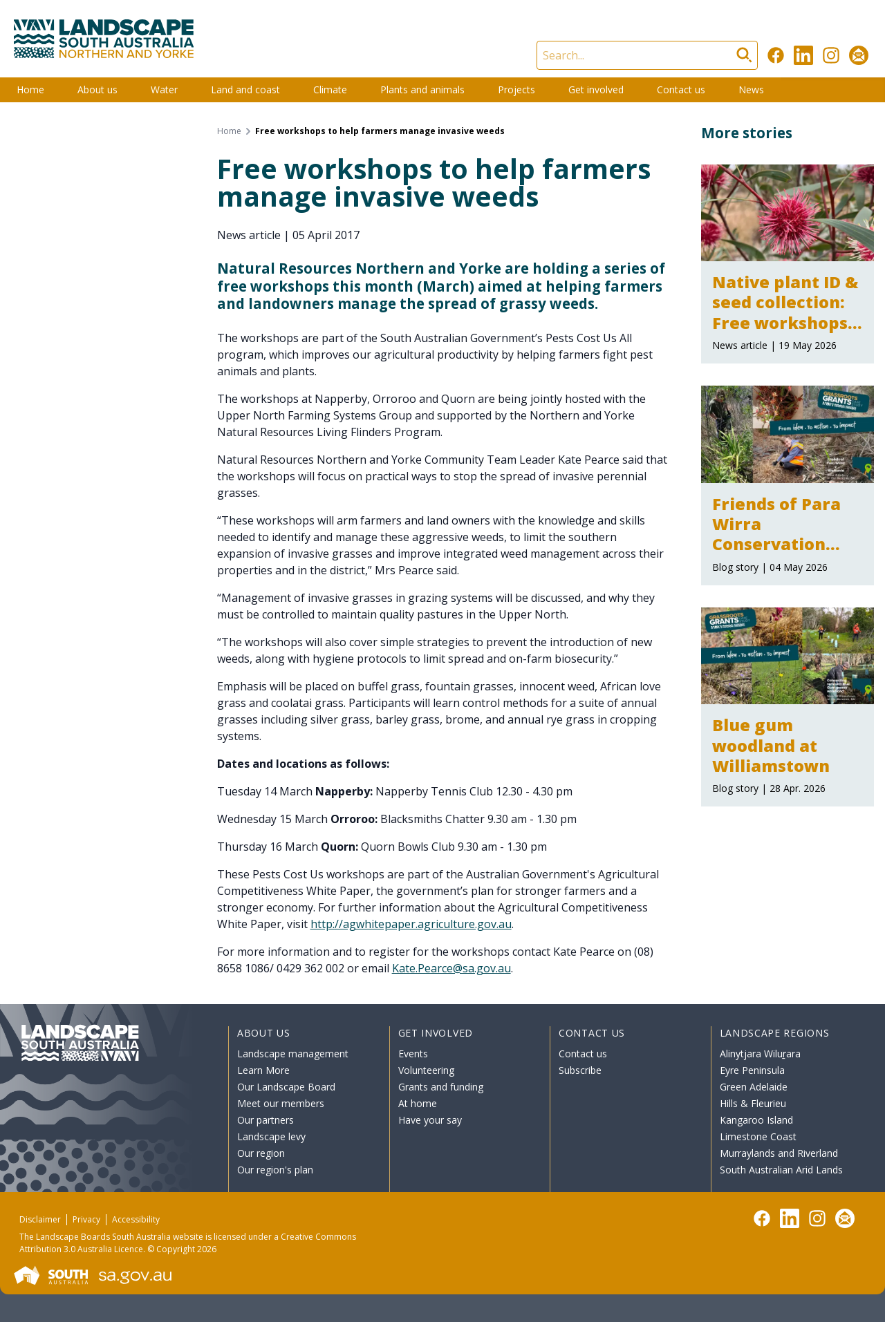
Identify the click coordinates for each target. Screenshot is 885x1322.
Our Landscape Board (286, 1086)
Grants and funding (440, 1086)
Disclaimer (40, 1219)
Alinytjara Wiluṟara (760, 1053)
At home (417, 1103)
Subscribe (580, 1070)
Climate (330, 89)
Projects (516, 89)
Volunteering (426, 1070)
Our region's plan (275, 1169)
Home (30, 89)
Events (413, 1053)
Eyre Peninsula (752, 1070)
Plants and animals (422, 89)
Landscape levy (271, 1136)
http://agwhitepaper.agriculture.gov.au (411, 924)
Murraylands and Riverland (779, 1153)
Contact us (681, 89)
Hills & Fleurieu (753, 1103)
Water (164, 89)
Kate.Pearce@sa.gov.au (451, 968)
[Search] (647, 55)
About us (97, 89)
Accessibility (136, 1219)
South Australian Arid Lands (781, 1169)
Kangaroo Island (756, 1119)
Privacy (86, 1219)
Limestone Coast (758, 1136)
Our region (261, 1153)
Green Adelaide (754, 1086)
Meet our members (280, 1103)
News (751, 89)
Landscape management (292, 1053)
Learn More (263, 1070)
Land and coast (245, 89)
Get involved (596, 89)
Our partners (265, 1119)
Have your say (430, 1119)
